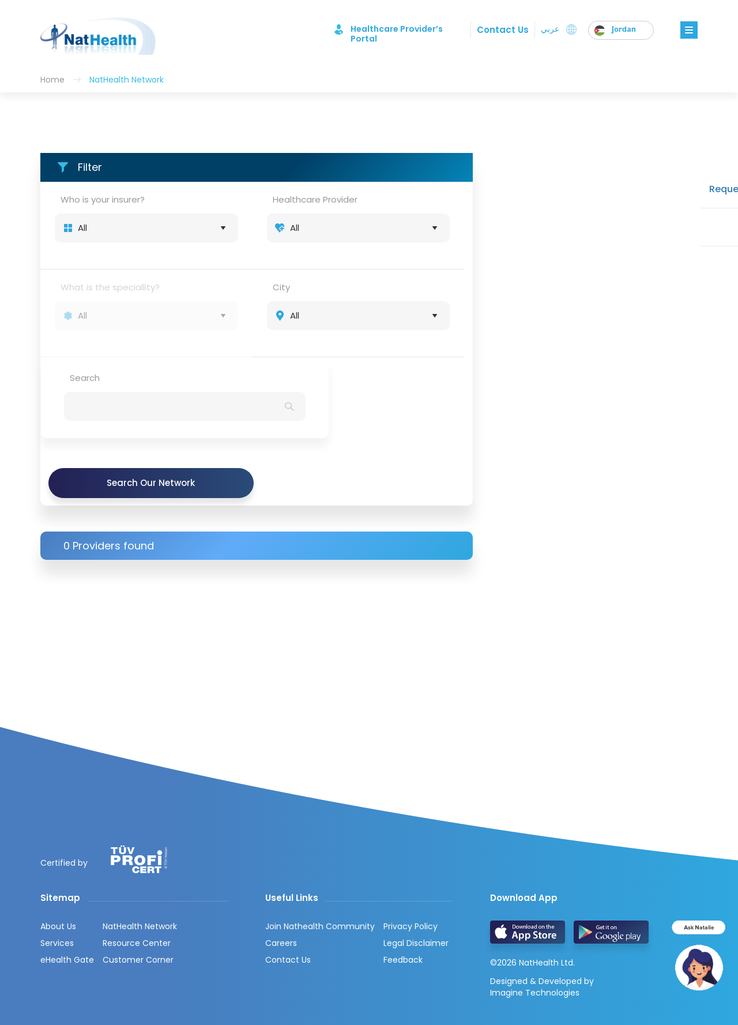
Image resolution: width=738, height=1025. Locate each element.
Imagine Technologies (534, 923)
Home (52, 79)
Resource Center (137, 875)
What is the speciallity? (110, 287)
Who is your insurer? (103, 199)
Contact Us (502, 30)
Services (57, 875)
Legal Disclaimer (416, 875)
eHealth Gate (67, 892)
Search (85, 378)
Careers (281, 875)
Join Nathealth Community (320, 859)
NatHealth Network (140, 859)
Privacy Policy (410, 859)
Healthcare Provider (315, 199)
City (281, 287)
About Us (58, 859)
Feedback (403, 892)
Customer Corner (138, 892)
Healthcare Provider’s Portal (389, 29)
